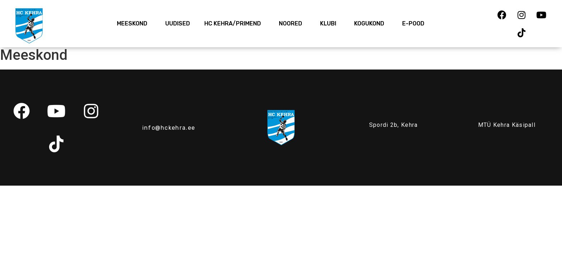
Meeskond (134, 23)
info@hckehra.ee (168, 127)
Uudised (177, 23)
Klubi (330, 23)
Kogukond (371, 23)
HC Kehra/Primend (234, 23)
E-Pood (413, 23)
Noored (292, 23)
